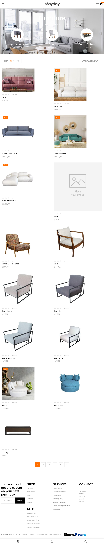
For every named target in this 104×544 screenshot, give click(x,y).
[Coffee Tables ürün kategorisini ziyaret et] (86, 34)
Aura (56, 264)
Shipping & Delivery (33, 520)
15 (11, 61)
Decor (29, 495)
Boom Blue (58, 405)
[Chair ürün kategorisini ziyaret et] (52, 34)
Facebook (82, 491)
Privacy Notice (57, 488)
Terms (38, 534)
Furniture (30, 488)
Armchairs (17, 44)
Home (47, 24)
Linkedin (82, 499)
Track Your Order (32, 516)
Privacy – (33, 534)
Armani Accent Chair (10, 264)
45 (18, 61)
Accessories (31, 491)
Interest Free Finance (33, 527)
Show (6, 61)
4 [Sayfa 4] (55, 464)
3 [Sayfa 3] (49, 464)
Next (66, 464)
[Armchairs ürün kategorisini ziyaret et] (17, 34)
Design (29, 502)
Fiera (4, 97)
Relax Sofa (58, 106)
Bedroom (30, 498)
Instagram (82, 496)
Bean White (58, 358)
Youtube (81, 501)
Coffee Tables (86, 44)
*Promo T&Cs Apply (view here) (51, 534)
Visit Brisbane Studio (33, 523)
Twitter (81, 494)
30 (14, 61)
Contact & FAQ (31, 513)
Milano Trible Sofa (9, 154)
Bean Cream (7, 311)
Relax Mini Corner (9, 201)
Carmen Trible (60, 154)
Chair (52, 44)
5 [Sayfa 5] (60, 464)
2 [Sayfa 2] (43, 464)
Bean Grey (58, 311)
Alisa (56, 217)
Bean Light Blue (8, 358)
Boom (4, 405)
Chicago (5, 452)
